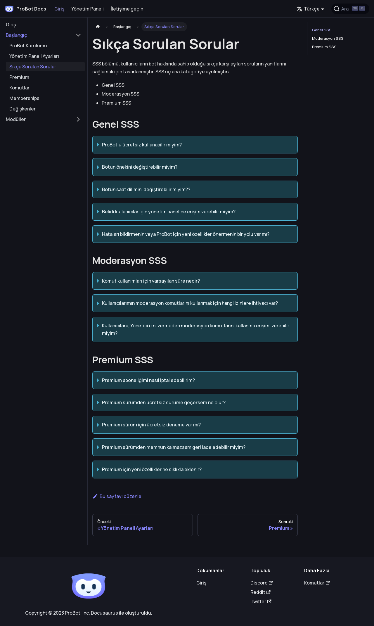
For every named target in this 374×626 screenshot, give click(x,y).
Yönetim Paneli (87, 9)
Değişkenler (22, 109)
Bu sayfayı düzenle (116, 496)
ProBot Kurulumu (28, 45)
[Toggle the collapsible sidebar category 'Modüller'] (78, 119)
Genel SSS (322, 29)
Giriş (59, 9)
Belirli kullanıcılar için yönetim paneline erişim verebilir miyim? (169, 211)
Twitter (260, 601)
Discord (261, 583)
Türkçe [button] (308, 9)
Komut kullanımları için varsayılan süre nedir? (151, 281)
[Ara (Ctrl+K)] (350, 9)
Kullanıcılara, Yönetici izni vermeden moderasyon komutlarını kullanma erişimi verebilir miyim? (195, 329)
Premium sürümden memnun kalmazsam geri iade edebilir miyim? (173, 447)
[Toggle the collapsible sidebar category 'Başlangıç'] (78, 35)
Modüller (16, 119)
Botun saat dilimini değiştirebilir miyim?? (146, 189)
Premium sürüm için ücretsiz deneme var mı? (151, 424)
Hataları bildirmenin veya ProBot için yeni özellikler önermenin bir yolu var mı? (185, 234)
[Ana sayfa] (97, 26)
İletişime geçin (127, 9)
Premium (19, 77)
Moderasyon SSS (328, 38)
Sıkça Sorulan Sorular (32, 66)
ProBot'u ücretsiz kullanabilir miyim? (142, 144)
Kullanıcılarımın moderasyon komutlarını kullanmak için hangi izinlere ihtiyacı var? (190, 303)
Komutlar (19, 87)
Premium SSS (324, 46)
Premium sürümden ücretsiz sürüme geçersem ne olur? (164, 402)
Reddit (260, 592)
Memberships (24, 98)
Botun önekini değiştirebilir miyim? (139, 167)
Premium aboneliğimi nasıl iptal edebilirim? (148, 380)
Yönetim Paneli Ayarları (34, 56)
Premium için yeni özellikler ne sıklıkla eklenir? (152, 469)
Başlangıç (16, 35)
